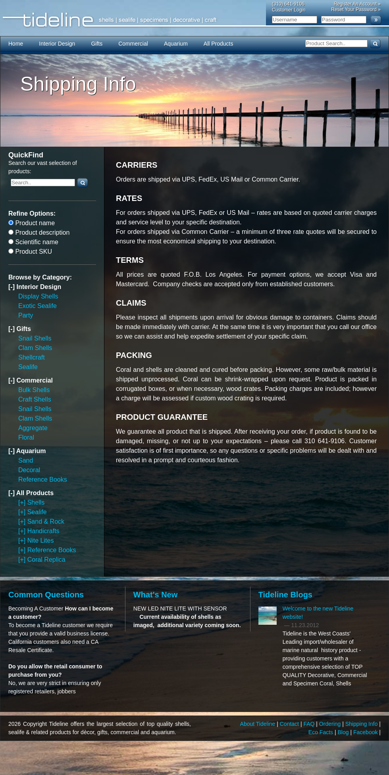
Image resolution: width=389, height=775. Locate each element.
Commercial (133, 43)
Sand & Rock (45, 521)
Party (25, 315)
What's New (155, 594)
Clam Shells (35, 347)
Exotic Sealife (37, 305)
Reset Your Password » (356, 9)
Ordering (330, 724)
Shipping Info (362, 724)
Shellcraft (31, 357)
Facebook (366, 732)
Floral (26, 437)
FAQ (309, 724)
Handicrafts (43, 531)
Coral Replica (46, 559)
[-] (12, 286)
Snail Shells (35, 338)
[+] (22, 502)
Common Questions (46, 594)
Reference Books (42, 479)
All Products (218, 43)
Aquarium (176, 43)
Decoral (29, 470)
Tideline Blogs (285, 594)
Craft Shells (34, 399)
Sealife (28, 367)
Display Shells (38, 296)
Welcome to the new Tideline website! (318, 612)
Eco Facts (321, 732)
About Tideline (258, 724)
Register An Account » (357, 4)
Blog (344, 732)
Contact (290, 724)
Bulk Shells (34, 390)
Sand (25, 460)
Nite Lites (40, 540)
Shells (36, 502)
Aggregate (33, 428)
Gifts (96, 43)
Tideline (194, 20)
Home (15, 43)
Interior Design (57, 43)
